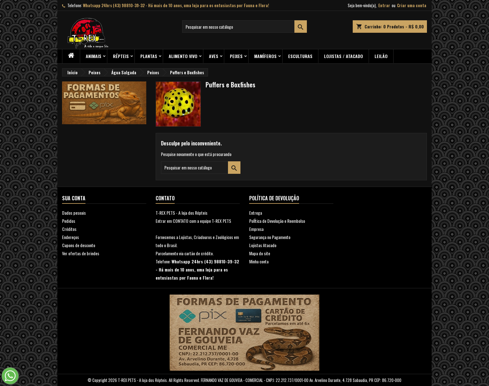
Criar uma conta (411, 5)
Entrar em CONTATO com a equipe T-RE (188, 220)
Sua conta (73, 198)
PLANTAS (148, 56)
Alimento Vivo (183, 56)
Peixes (236, 56)
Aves (213, 56)
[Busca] (244, 26)
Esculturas (300, 56)
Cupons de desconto (78, 245)
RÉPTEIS (121, 56)
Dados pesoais (74, 212)
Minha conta (259, 261)
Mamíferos (265, 56)
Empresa (256, 229)
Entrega (255, 212)
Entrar (384, 5)
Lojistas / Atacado (343, 56)
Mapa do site (259, 253)
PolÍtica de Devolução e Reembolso (277, 220)
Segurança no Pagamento (269, 237)
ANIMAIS (93, 56)
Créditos (69, 229)
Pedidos (68, 220)
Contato (165, 198)
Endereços (70, 237)
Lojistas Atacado (262, 245)
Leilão (381, 56)
